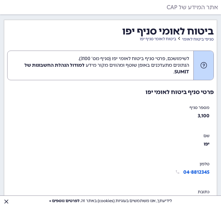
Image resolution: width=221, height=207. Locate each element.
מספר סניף (199, 107)
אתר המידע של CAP (192, 7)
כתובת (203, 191)
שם (206, 135)
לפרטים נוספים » (64, 200)
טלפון (204, 164)
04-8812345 (196, 172)
